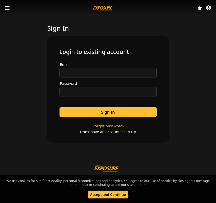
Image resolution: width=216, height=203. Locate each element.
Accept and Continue (108, 194)
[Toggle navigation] (8, 8)
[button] (208, 8)
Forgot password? (108, 125)
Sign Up (129, 131)
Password (68, 83)
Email (65, 64)
